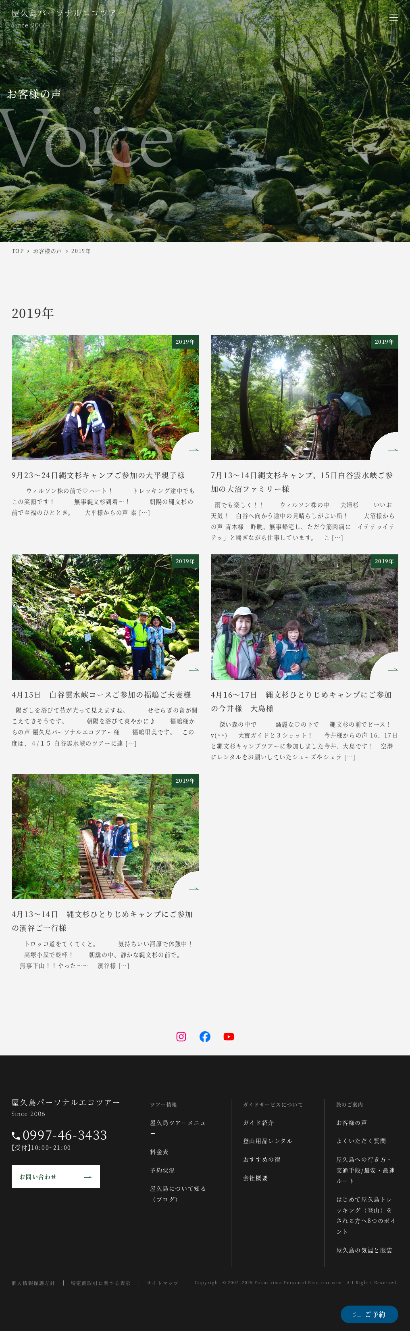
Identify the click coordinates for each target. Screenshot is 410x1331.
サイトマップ (163, 1282)
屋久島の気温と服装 (364, 1250)
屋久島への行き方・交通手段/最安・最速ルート (365, 1170)
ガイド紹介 (259, 1122)
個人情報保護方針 (34, 1282)
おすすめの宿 (262, 1159)
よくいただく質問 (361, 1141)
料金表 (159, 1151)
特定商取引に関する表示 (101, 1282)
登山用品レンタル (268, 1141)
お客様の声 (352, 1122)
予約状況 (162, 1170)
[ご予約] (369, 1314)
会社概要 (255, 1178)
